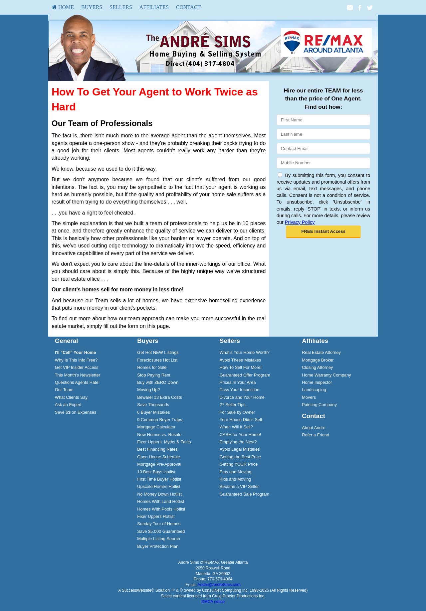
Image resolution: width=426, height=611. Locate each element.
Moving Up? (148, 389)
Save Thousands (153, 404)
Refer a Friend (315, 434)
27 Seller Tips (233, 404)
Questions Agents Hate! (77, 382)
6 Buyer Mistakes (153, 412)
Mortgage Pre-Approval (159, 464)
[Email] (323, 148)
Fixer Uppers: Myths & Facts (164, 441)
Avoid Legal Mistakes (240, 449)
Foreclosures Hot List (157, 360)
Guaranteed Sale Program (244, 494)
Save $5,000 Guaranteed (161, 531)
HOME (63, 7)
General (66, 340)
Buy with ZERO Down (157, 382)
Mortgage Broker (317, 360)
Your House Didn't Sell (241, 419)
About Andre (313, 427)
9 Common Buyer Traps (159, 419)
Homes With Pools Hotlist (161, 509)
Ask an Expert (68, 404)
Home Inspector (317, 382)
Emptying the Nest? (238, 441)
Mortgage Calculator (156, 426)
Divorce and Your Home (242, 397)
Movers (309, 397)
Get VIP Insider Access (77, 367)
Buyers (91, 7)
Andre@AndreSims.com (219, 584)
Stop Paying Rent (153, 375)
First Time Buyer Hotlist (159, 479)
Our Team (64, 389)
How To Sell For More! (241, 367)
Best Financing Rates (157, 449)
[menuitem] (63, 7)
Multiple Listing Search (158, 538)
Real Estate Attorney (321, 352)
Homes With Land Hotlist (160, 501)
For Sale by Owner (237, 412)
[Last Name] (323, 134)
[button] (323, 232)
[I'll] (75, 352)
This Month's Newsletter (77, 375)
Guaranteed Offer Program (245, 375)
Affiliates (154, 7)
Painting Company (319, 404)
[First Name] (323, 119)
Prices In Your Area (238, 382)
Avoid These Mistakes (240, 360)
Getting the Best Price (240, 456)
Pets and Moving (235, 471)
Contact (188, 7)
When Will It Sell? (236, 426)
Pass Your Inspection (240, 389)
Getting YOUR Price (239, 464)
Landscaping (314, 389)
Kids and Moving (235, 479)
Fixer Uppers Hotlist (155, 516)
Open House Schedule (158, 456)
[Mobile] (323, 162)
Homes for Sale (151, 367)
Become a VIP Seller (239, 486)
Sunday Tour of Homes (158, 523)
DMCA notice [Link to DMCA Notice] (213, 601)
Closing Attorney (317, 367)
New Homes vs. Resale (159, 434)
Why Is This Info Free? (76, 360)
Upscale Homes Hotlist (158, 486)
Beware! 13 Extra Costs (159, 397)
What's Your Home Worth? (245, 352)
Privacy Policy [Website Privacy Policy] (300, 222)
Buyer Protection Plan (157, 546)
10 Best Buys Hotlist (156, 471)
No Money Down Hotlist (159, 494)
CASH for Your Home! (240, 434)
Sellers (120, 7)
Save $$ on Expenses (76, 412)
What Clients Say (71, 397)
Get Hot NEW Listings (157, 352)
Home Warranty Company (326, 375)
